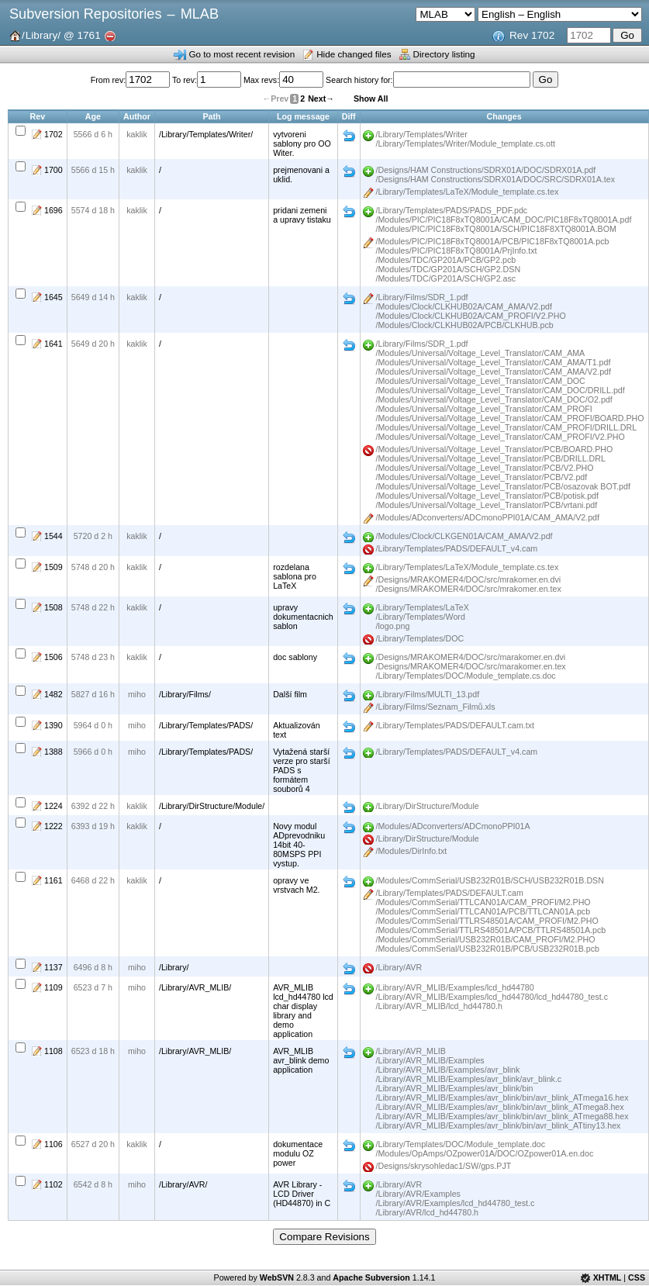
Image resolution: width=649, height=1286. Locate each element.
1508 (53, 607)
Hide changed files (353, 54)
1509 (53, 567)
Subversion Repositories (85, 14)
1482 (53, 694)
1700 (53, 170)
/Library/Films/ (185, 694)
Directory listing (444, 54)
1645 (53, 297)
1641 (53, 343)
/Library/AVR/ (183, 1184)
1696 (53, 210)
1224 (53, 806)
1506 (53, 657)
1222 (53, 826)
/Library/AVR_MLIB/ (195, 987)
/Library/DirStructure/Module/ (211, 806)
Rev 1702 (531, 35)
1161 (53, 880)
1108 (53, 1051)
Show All (371, 98)
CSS (636, 1277)
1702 (53, 134)
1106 (53, 1144)
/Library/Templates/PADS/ (206, 725)
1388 (53, 751)
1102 (53, 1184)
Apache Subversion (371, 1277)
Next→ (321, 98)
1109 (53, 987)
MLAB (200, 14)
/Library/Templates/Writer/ (206, 134)
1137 (53, 967)
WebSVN (277, 1277)
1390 (53, 725)
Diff (349, 136)
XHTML (607, 1277)
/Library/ (174, 967)
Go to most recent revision (241, 54)
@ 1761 (82, 35)
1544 (53, 536)
